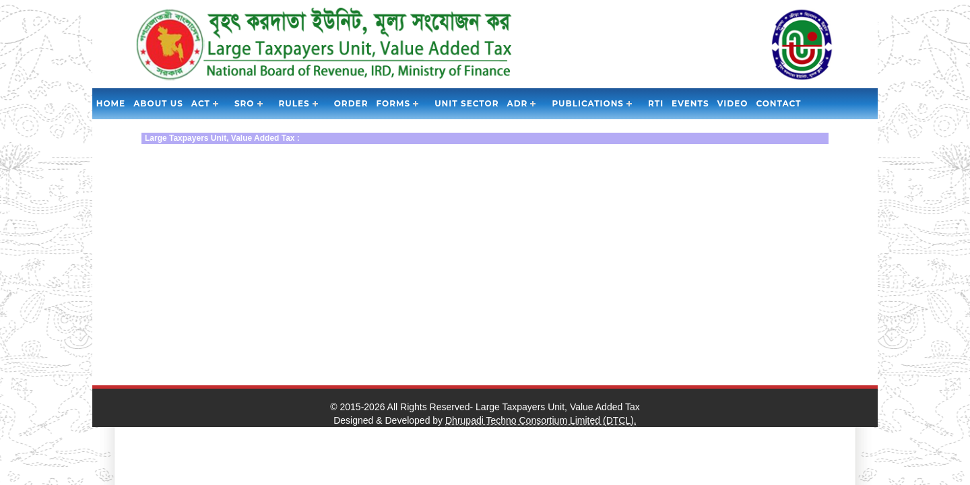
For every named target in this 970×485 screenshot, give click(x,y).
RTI (656, 103)
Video (732, 103)
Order (351, 103)
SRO (244, 103)
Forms (393, 103)
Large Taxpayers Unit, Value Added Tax (558, 406)
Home (110, 103)
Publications (588, 103)
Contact (778, 103)
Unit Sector (466, 103)
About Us (158, 103)
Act (200, 103)
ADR (517, 103)
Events (690, 103)
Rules (294, 103)
